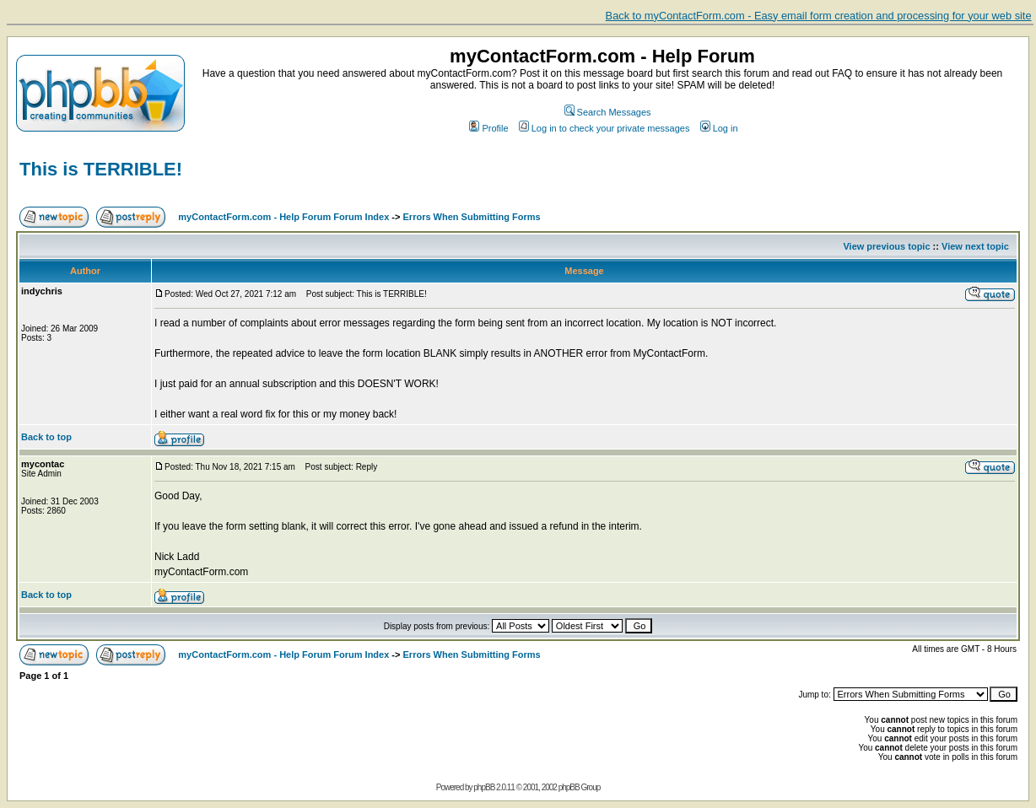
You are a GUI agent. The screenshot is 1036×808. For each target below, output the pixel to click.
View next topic (975, 246)
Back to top (46, 437)
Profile (488, 128)
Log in (719, 128)
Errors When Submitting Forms (472, 217)
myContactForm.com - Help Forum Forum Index (283, 217)
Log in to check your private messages (604, 128)
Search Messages (607, 112)
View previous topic (886, 246)
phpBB (483, 787)
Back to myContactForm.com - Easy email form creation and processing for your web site (819, 15)
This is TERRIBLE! (100, 169)
